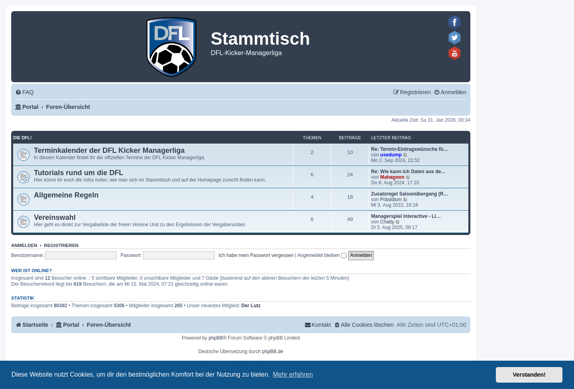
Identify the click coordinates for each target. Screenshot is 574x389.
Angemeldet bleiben (321, 255)
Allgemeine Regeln (66, 195)
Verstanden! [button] (529, 374)
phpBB (215, 338)
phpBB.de (272, 351)
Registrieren (61, 245)
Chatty (387, 222)
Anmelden (24, 245)
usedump (391, 155)
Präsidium (391, 199)
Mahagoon (392, 177)
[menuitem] (24, 92)
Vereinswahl (55, 217)
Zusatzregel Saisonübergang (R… (409, 194)
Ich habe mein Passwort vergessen (255, 255)
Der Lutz (250, 305)
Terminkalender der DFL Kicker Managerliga (109, 150)
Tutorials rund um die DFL (78, 173)
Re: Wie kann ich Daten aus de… (408, 171)
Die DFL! (22, 137)
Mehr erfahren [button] (293, 374)
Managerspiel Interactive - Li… (406, 216)
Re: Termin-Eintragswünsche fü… (409, 149)
